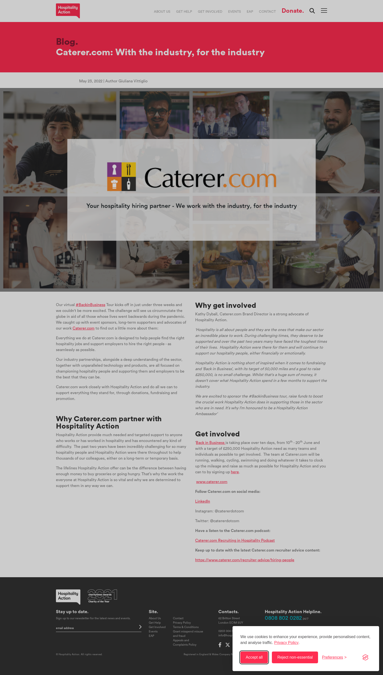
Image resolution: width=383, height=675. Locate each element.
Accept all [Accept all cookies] (254, 657)
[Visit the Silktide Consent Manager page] (365, 657)
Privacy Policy (286, 643)
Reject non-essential (295, 657)
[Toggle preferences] (334, 657)
